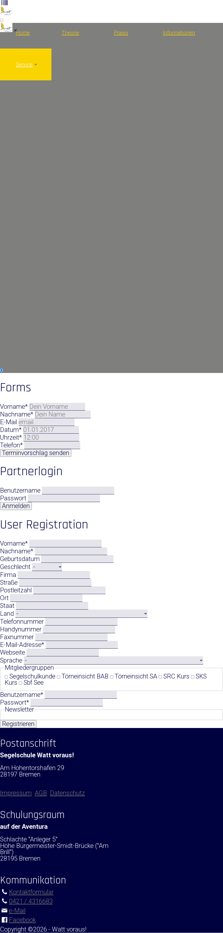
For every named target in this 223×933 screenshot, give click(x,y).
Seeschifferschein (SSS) (32, 87)
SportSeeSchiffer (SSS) (30, 274)
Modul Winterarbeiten (29, 211)
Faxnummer (17, 637)
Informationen (179, 33)
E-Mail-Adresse (23, 644)
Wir (4, 227)
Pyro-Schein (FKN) (25, 106)
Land (7, 613)
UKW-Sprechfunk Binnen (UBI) (41, 100)
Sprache (12, 660)
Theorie (70, 33)
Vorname (14, 406)
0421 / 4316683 (31, 901)
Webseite (13, 652)
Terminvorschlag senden (35, 453)
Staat (8, 605)
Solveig (9, 239)
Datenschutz (67, 793)
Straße (9, 582)
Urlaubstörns (17, 153)
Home (23, 33)
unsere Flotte (18, 233)
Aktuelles (12, 290)
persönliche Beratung (29, 347)
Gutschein (14, 309)
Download (14, 315)
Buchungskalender (25, 303)
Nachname (17, 414)
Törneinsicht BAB (85, 676)
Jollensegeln (17, 128)
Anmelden (16, 506)
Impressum (16, 360)
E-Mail (9, 422)
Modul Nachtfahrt (24, 179)
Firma (9, 574)
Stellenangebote (21, 328)
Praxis (121, 33)
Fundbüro (13, 334)
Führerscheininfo (23, 249)
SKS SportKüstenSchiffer (33, 141)
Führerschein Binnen (28, 261)
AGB (41, 793)
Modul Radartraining (28, 192)
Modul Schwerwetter (28, 204)
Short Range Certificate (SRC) (40, 93)
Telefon (12, 445)
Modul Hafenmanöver (30, 173)
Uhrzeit (11, 437)
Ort (5, 598)
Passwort (13, 498)
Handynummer (21, 629)
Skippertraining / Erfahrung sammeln (50, 166)
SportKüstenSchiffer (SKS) (35, 268)
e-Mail (17, 910)
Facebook (22, 920)
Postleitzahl (16, 590)
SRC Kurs (176, 676)
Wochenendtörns (23, 160)
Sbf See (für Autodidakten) (35, 134)
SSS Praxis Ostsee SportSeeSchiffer (48, 147)
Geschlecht (16, 566)
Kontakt (10, 354)
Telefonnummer (22, 621)
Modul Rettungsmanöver (34, 198)
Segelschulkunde (32, 676)
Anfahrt (10, 296)
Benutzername (20, 490)
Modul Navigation (24, 185)
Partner (10, 341)
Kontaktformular (31, 892)
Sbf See (10, 255)
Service (24, 64)
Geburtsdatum (20, 559)
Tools (7, 322)
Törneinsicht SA (136, 676)
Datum (11, 429)
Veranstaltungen (22, 112)
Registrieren (18, 723)
